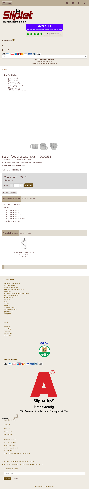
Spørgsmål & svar (9, 311)
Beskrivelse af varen (11, 198)
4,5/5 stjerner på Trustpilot (17, 90)
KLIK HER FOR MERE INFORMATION (14, 165)
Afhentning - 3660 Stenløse (12, 283)
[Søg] (86, 57)
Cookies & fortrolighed (11, 287)
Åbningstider (7, 313)
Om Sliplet (7, 305)
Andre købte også (10, 233)
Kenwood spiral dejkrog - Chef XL (24, 252)
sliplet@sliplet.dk (17, 86)
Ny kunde (6, 303)
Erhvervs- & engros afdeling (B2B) (14, 289)
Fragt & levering (8, 297)
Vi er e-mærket (13, 78)
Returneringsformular (10, 309)
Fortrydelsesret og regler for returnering (16, 293)
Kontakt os (7, 299)
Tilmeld (7, 478)
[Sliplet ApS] (18, 15)
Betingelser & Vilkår (10, 285)
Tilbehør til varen (28, 198)
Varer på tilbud (25, 233)
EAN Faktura (7, 291)
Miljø (5, 301)
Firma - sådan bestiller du (11, 295)
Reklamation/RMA (9, 307)
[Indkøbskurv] (44, 40)
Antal (6, 185)
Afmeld (15, 478)
